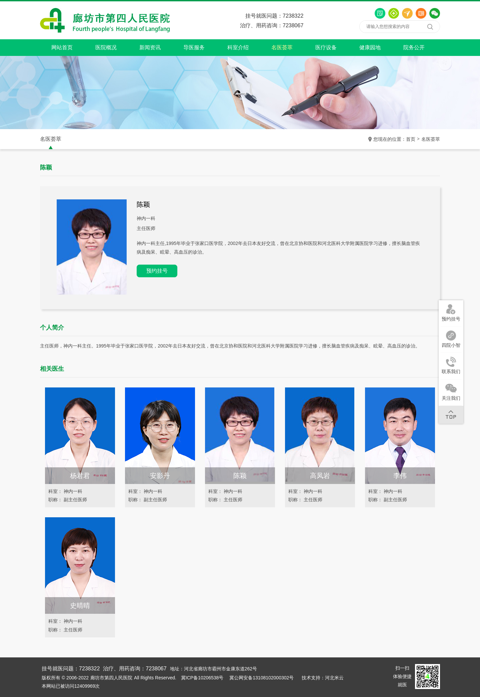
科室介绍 (238, 47)
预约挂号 (157, 271)
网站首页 (62, 47)
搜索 (430, 26)
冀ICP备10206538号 (202, 677)
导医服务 (194, 47)
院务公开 (414, 47)
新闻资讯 (150, 47)
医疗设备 (326, 47)
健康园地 (370, 47)
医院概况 (106, 47)
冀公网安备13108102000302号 (261, 677)
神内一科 (146, 218)
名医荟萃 (282, 47)
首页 (410, 139)
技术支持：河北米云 (323, 677)
